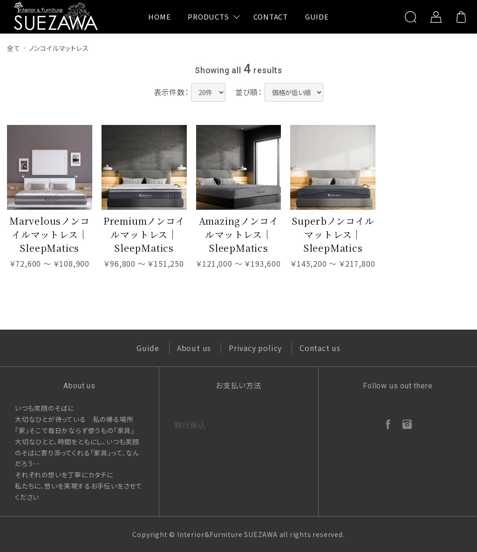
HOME (159, 16)
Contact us (320, 347)
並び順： (248, 92)
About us (194, 347)
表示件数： (171, 92)
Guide (147, 347)
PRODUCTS (208, 16)
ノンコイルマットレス (59, 48)
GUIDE (317, 16)
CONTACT (270, 16)
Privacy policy (255, 347)
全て (13, 48)
